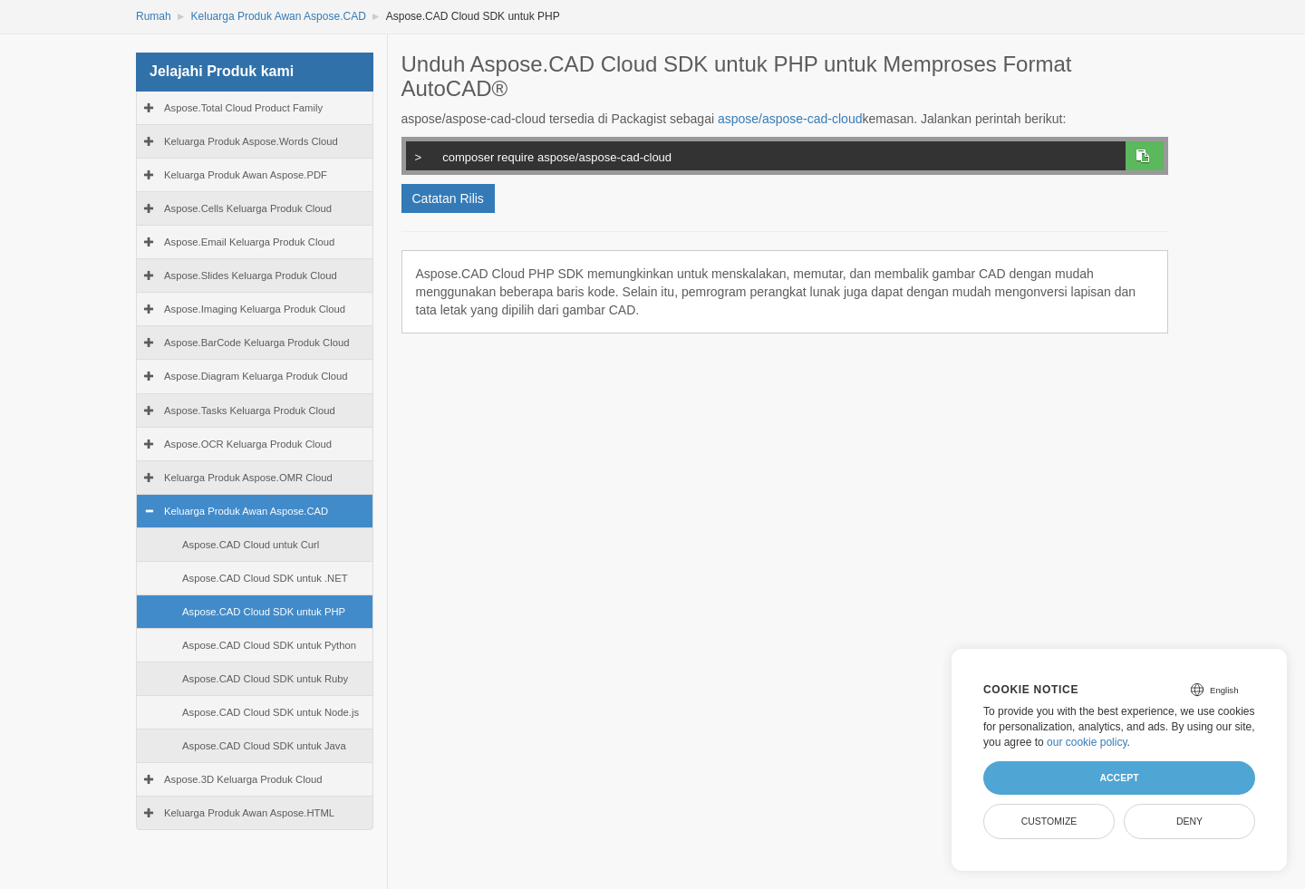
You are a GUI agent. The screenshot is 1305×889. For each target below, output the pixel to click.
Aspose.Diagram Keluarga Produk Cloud (256, 376)
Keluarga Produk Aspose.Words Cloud (251, 141)
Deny (1189, 821)
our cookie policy (1087, 742)
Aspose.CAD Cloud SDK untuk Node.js (270, 712)
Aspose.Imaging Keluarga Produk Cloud (254, 309)
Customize (1049, 821)
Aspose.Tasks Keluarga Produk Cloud (249, 410)
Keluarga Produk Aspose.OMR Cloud (248, 477)
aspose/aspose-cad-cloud (790, 118)
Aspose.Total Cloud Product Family (243, 107)
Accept (1118, 777)
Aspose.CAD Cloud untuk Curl (250, 544)
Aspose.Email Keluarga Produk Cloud (249, 242)
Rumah (153, 16)
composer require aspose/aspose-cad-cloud (762, 155)
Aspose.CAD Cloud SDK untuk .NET (265, 578)
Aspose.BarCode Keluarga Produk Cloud (257, 342)
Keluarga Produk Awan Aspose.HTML (249, 812)
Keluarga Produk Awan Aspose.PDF (245, 174)
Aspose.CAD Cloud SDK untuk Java (264, 745)
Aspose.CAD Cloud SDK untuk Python (269, 645)
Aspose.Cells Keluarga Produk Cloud (248, 208)
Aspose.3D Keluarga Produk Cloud (243, 779)
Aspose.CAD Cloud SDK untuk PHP (263, 611)
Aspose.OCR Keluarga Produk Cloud (248, 444)
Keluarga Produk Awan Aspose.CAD (278, 16)
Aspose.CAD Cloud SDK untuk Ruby (265, 678)
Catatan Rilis (448, 198)
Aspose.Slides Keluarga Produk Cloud (250, 275)
